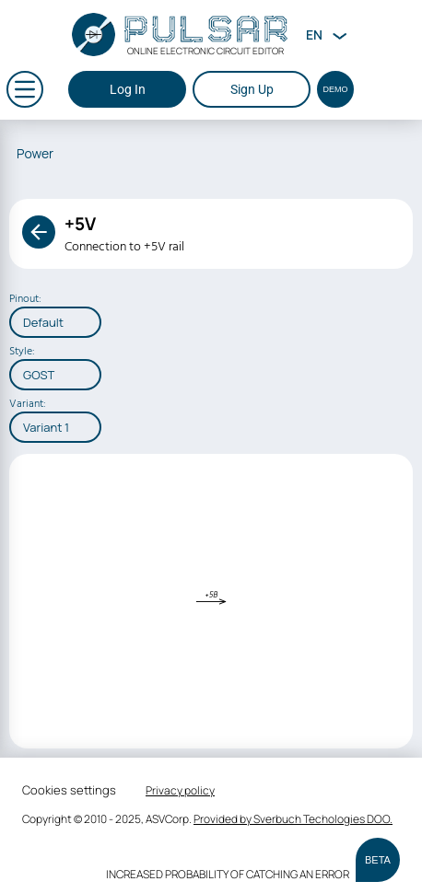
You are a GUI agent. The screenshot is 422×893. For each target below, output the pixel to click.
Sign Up (252, 89)
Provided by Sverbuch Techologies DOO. (293, 819)
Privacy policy (180, 790)
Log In (128, 89)
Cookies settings (69, 790)
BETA (378, 859)
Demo (335, 89)
